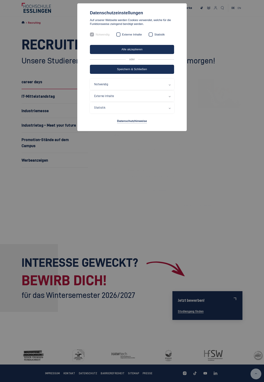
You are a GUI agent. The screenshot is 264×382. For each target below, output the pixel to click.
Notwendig (103, 34)
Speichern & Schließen (132, 69)
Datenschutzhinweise (132, 121)
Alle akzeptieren (131, 49)
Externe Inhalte (132, 34)
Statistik (159, 34)
